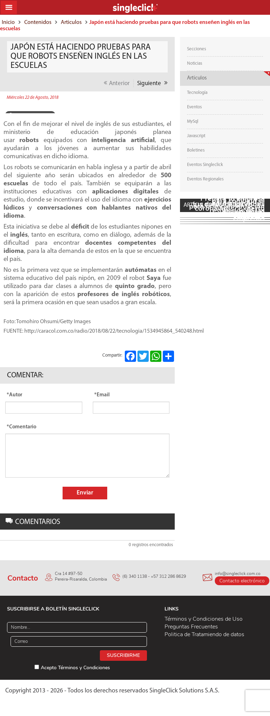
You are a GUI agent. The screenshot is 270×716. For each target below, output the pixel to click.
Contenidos (37, 22)
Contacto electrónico (242, 580)
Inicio (8, 22)
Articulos (71, 22)
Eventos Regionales (205, 179)
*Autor (14, 395)
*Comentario (21, 427)
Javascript (196, 136)
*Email (102, 395)
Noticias (194, 63)
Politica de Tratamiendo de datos (204, 634)
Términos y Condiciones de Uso (204, 619)
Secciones (196, 49)
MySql (192, 121)
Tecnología (197, 92)
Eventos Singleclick (205, 164)
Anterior (117, 83)
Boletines (196, 150)
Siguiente (152, 83)
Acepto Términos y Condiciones (75, 667)
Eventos (194, 107)
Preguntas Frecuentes (191, 627)
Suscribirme (123, 655)
